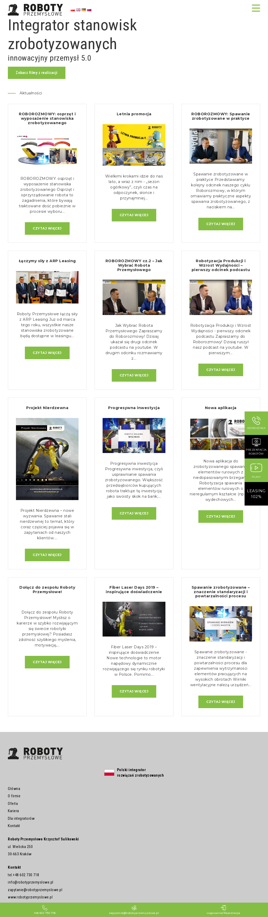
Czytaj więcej (47, 228)
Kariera (13, 811)
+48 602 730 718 (26, 875)
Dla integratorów (21, 818)
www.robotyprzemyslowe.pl (30, 897)
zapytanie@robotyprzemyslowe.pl (35, 890)
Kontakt (14, 826)
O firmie (14, 796)
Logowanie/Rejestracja (223, 910)
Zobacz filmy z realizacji (37, 73)
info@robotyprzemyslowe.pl (30, 882)
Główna (14, 789)
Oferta (13, 803)
